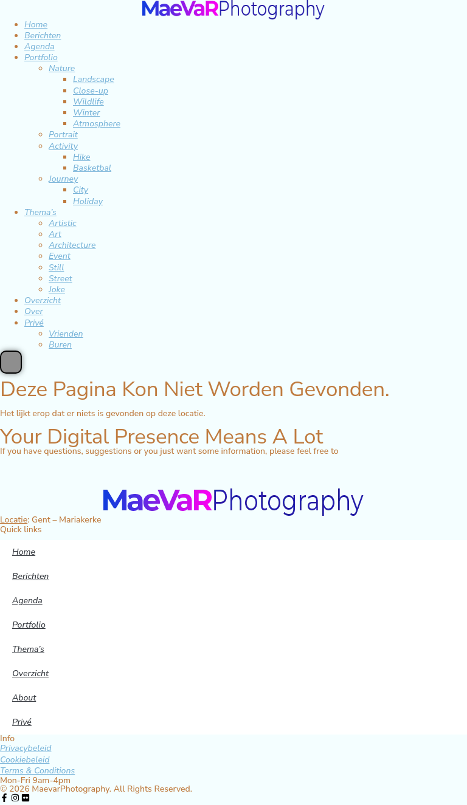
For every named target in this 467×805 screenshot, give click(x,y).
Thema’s (40, 212)
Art (55, 234)
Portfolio (41, 57)
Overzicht (42, 300)
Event (60, 256)
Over (33, 311)
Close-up (90, 91)
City (80, 190)
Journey (63, 179)
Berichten (42, 35)
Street (60, 278)
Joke (57, 289)
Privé (34, 323)
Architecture (72, 245)
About (24, 698)
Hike (81, 157)
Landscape (93, 79)
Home (35, 24)
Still (56, 267)
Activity (63, 146)
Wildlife (88, 102)
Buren (60, 345)
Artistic (63, 223)
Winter (86, 112)
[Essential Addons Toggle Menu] (11, 362)
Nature (62, 68)
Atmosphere (96, 123)
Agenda (39, 46)
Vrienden (66, 334)
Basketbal (92, 168)
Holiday (88, 201)
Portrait (63, 134)
